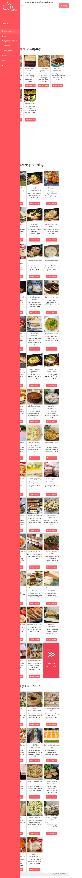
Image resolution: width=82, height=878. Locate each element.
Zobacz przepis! (28, 85)
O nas (4, 36)
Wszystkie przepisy (9, 41)
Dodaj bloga (7, 24)
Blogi (4, 60)
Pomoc (4, 55)
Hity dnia (6, 46)
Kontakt (5, 65)
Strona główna (7, 31)
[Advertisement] (51, 25)
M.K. (79, 874)
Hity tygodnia (7, 51)
